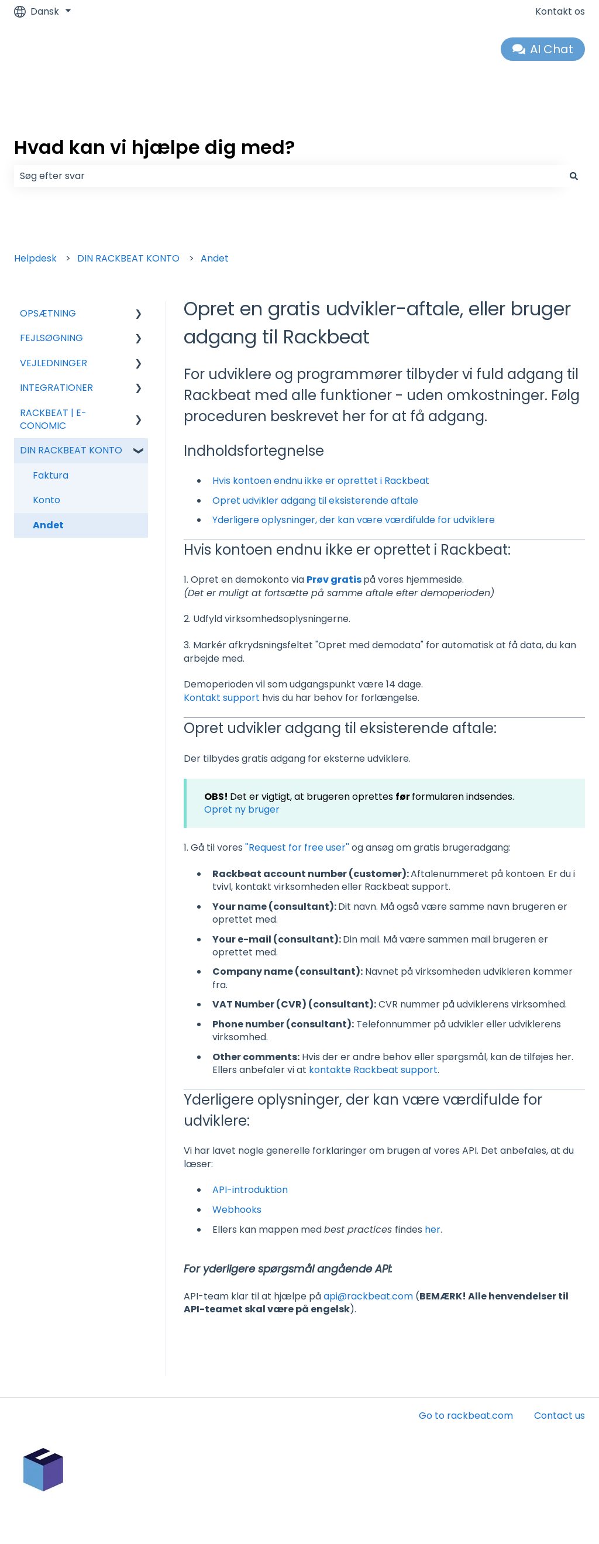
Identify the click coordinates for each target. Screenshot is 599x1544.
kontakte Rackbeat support (373, 1070)
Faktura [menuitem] (50, 475)
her (432, 1229)
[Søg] (574, 176)
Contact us (559, 1415)
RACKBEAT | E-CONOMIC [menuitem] (53, 419)
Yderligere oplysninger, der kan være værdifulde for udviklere (353, 520)
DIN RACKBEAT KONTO (128, 258)
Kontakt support (223, 697)
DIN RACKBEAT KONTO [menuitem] (71, 450)
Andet (215, 258)
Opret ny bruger (242, 809)
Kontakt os (560, 11)
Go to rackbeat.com (466, 1415)
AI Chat (543, 49)
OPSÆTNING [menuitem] (48, 313)
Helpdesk (35, 258)
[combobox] (288, 176)
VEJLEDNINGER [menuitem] (53, 363)
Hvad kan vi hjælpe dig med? (154, 147)
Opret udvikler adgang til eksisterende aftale (315, 500)
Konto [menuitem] (46, 500)
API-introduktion (250, 1189)
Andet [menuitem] (48, 525)
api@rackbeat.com (368, 1296)
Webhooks (236, 1209)
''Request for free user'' (297, 847)
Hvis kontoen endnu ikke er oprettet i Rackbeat (320, 480)
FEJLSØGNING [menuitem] (51, 338)
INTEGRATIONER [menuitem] (56, 387)
